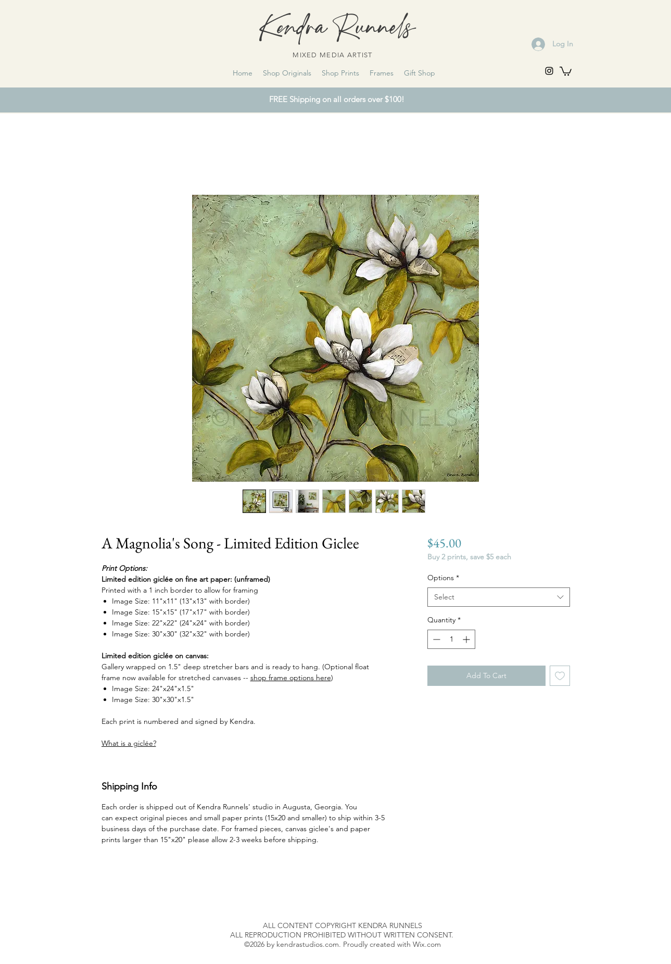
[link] (566, 71)
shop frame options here (290, 677)
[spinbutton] (451, 639)
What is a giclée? (129, 743)
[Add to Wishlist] (560, 676)
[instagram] (549, 71)
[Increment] (467, 639)
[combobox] (498, 597)
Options (443, 577)
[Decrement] (435, 639)
